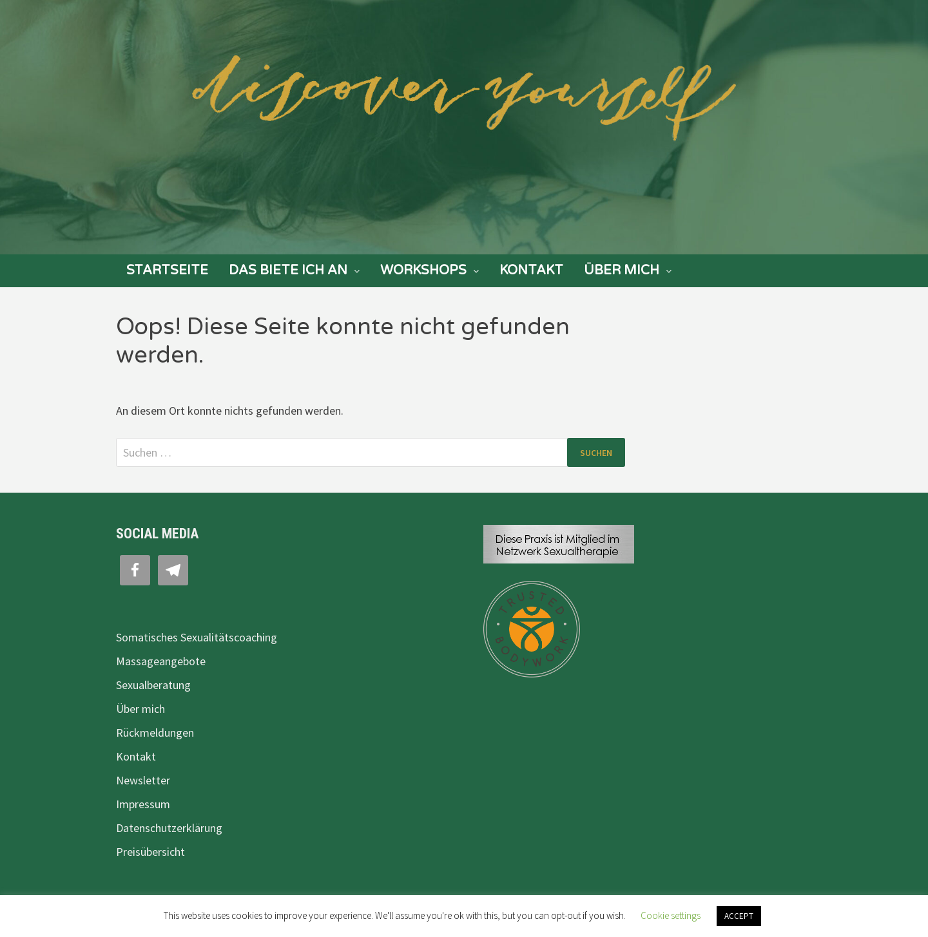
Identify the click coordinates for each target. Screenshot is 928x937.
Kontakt (531, 270)
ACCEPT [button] (738, 916)
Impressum (143, 804)
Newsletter (143, 780)
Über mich (621, 270)
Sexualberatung (153, 684)
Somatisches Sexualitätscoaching (196, 637)
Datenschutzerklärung (169, 827)
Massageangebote (161, 661)
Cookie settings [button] (671, 915)
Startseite (167, 270)
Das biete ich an (288, 270)
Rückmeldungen (155, 732)
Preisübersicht (150, 851)
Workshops (423, 270)
